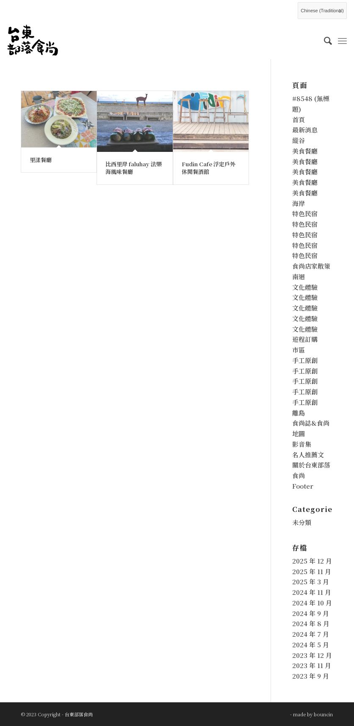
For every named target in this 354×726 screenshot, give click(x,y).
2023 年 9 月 (310, 675)
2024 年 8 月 (310, 623)
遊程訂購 (305, 339)
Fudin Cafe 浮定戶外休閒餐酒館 (208, 168)
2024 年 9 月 (310, 613)
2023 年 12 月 (312, 655)
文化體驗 (305, 287)
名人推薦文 (308, 454)
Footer (302, 485)
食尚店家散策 (311, 265)
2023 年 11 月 (311, 665)
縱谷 (298, 140)
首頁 (298, 119)
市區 (298, 349)
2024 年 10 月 (312, 602)
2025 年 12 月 (312, 560)
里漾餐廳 (41, 160)
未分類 (301, 522)
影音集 (301, 444)
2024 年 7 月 (310, 634)
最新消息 (305, 129)
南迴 (298, 276)
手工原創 (305, 360)
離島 (298, 412)
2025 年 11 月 (311, 571)
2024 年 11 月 (311, 592)
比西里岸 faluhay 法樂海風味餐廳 (133, 168)
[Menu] (342, 40)
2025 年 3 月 (310, 581)
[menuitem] (323, 40)
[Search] (323, 40)
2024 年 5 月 (310, 644)
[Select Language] (322, 10)
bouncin (323, 714)
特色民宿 (305, 213)
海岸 (298, 203)
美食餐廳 (305, 150)
